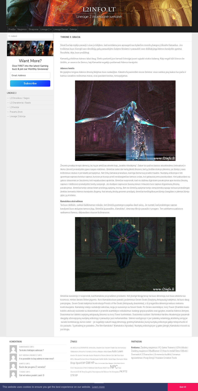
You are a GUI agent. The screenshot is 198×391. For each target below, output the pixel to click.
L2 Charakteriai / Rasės (20, 102)
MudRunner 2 (155, 351)
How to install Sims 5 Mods (175, 351)
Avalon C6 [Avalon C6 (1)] (73, 355)
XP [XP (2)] (76, 375)
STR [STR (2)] (72, 375)
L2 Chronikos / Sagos (20, 98)
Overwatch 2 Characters (142, 354)
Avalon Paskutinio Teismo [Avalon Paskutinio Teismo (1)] (97, 355)
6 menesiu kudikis (163, 354)
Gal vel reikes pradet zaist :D (31, 375)
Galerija (73, 29)
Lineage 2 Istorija (17, 116)
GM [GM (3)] (88, 363)
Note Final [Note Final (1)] (106, 368)
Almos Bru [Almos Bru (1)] (92, 348)
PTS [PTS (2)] (125, 371)
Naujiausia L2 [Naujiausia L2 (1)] (79, 368)
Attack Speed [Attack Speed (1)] (107, 352)
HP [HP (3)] (92, 363)
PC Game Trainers (167, 347)
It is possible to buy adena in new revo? (36, 358)
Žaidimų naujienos (149, 347)
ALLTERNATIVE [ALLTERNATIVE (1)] (83, 348)
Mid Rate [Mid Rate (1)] (117, 363)
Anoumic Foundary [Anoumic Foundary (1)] (85, 352)
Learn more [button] (98, 387)
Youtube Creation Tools (166, 357)
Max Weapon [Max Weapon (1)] (109, 363)
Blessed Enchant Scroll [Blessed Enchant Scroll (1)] (82, 359)
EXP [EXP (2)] (83, 363)
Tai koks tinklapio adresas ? (31, 350)
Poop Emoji (149, 357)
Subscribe (30, 83)
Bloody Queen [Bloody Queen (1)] (94, 359)
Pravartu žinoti (16, 111)
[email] (30, 75)
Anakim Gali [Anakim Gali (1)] (100, 348)
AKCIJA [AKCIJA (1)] (75, 348)
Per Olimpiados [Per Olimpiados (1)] (114, 372)
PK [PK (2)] (121, 371)
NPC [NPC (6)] (114, 366)
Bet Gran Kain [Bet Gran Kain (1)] (119, 355)
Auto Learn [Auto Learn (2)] (117, 351)
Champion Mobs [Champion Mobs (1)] (121, 359)
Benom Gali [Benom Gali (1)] (110, 355)
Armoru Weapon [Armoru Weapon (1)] (97, 352)
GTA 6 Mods (181, 347)
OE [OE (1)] (78, 372)
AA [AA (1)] (71, 348)
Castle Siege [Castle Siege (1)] (112, 359)
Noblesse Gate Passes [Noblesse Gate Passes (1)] (95, 368)
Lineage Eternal (61, 29)
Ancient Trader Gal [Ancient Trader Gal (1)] (111, 348)
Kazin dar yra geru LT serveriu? (32, 367)
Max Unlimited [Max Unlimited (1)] (100, 363)
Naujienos (22, 29)
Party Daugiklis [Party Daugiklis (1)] (87, 372)
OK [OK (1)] (80, 372)
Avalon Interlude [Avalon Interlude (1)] (82, 355)
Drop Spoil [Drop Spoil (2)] (75, 363)
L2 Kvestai (14, 107)
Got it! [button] (183, 387)
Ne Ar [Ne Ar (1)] (86, 368)
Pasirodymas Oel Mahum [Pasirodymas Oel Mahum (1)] (100, 372)
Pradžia (12, 29)
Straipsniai (33, 29)
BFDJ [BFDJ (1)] (72, 359)
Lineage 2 (44, 29)
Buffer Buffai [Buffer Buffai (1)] (103, 359)
